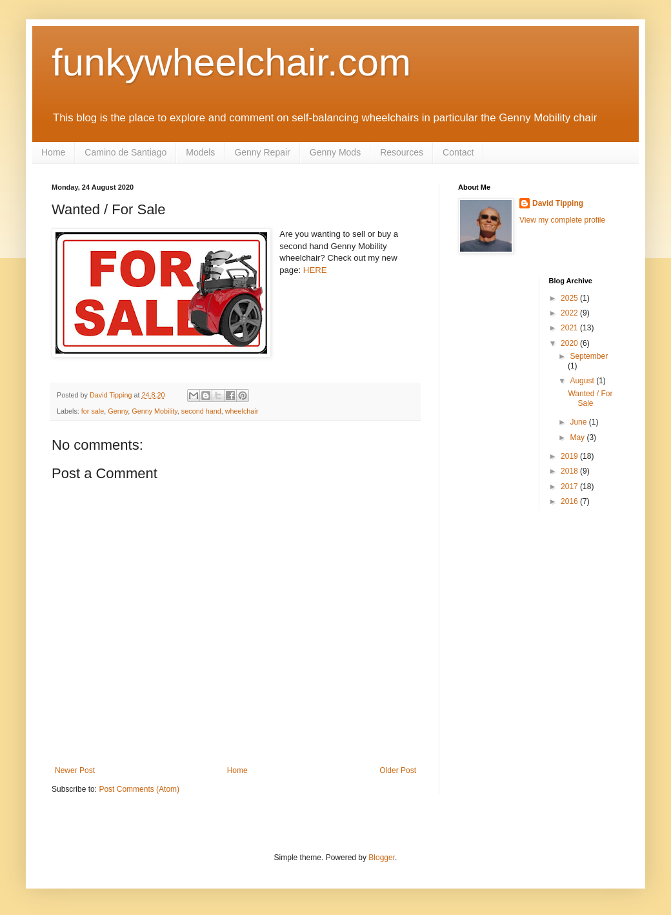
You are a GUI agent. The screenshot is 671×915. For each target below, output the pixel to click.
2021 (570, 327)
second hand (201, 411)
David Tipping (557, 203)
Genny (118, 411)
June (579, 422)
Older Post (397, 770)
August (583, 380)
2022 (570, 312)
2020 (570, 343)
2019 (570, 456)
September (589, 356)
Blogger (381, 857)
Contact (458, 152)
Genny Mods (335, 152)
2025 (570, 298)
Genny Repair (262, 152)
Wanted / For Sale (590, 398)
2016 (570, 501)
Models (200, 152)
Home (53, 152)
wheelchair (242, 411)
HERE (315, 270)
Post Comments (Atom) (139, 789)
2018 (570, 471)
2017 (570, 486)
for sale (92, 411)
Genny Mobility (154, 411)
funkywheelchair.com (231, 62)
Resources (401, 152)
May (578, 437)
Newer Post (75, 770)
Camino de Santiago (125, 152)
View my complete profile (562, 220)
